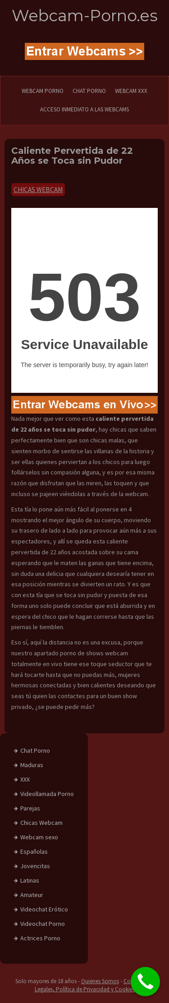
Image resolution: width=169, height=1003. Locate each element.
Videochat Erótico (44, 909)
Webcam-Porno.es (85, 15)
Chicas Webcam (38, 189)
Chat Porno (35, 750)
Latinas (29, 880)
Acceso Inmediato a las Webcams (84, 109)
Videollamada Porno (47, 794)
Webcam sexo (39, 837)
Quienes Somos (100, 981)
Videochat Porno (42, 924)
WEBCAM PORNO (43, 91)
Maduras (31, 765)
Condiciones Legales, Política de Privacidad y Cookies (94, 985)
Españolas (34, 851)
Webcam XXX (131, 91)
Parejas (30, 808)
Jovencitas (35, 866)
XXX (25, 779)
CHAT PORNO (89, 91)
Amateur (31, 895)
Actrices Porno (40, 938)
